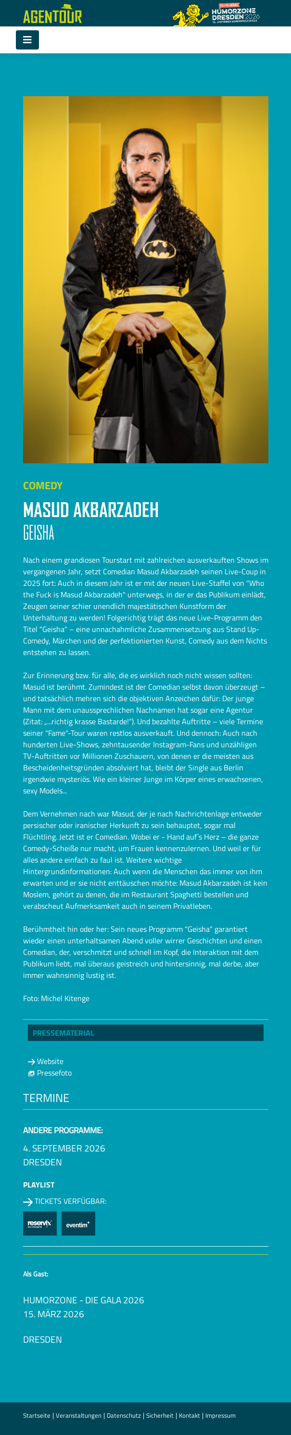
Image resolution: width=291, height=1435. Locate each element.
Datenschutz (124, 1415)
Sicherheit (160, 1415)
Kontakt (189, 1415)
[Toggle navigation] (27, 39)
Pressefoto (50, 1072)
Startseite (37, 1415)
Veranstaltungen (78, 1415)
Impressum (220, 1415)
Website (45, 1061)
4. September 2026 (64, 1148)
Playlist (38, 1184)
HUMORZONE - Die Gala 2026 (83, 1300)
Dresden (42, 1162)
